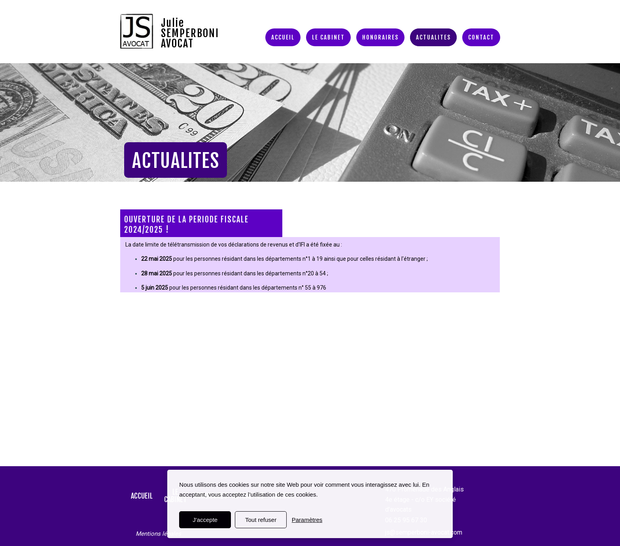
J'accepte (205, 519)
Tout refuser (260, 519)
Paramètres (307, 519)
